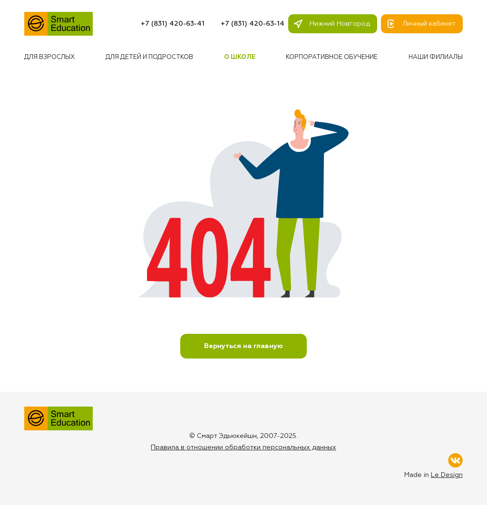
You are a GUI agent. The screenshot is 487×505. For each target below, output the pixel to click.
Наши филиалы (436, 57)
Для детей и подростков (149, 57)
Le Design (447, 475)
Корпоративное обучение (332, 57)
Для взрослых (49, 57)
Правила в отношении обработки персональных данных (243, 447)
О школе (239, 57)
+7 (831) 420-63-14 (252, 23)
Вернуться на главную (243, 346)
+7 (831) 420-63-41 (173, 23)
